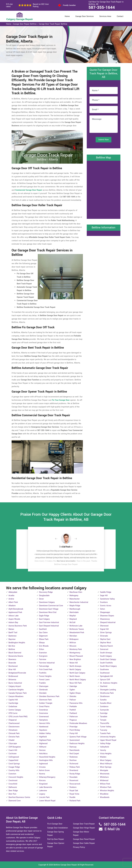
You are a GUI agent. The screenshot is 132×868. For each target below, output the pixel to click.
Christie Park (14, 736)
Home (67, 16)
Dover (41, 599)
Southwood (104, 673)
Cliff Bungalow (15, 747)
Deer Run (12, 794)
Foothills (42, 673)
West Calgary (105, 760)
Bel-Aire (12, 646)
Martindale (74, 612)
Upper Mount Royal (108, 740)
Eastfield (43, 629)
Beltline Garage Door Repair (65, 864)
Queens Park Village (77, 736)
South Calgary (106, 656)
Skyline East (105, 639)
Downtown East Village (48, 609)
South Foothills (106, 662)
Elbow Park (43, 639)
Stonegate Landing (108, 689)
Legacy (42, 794)
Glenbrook (43, 689)
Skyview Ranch (106, 646)
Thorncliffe (104, 723)
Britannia (12, 679)
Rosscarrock (74, 784)
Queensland (74, 740)
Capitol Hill (13, 699)
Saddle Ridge (105, 592)
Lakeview (43, 790)
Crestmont (13, 780)
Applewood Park (15, 612)
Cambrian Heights (16, 689)
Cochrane (12, 753)
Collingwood (14, 757)
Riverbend (73, 770)
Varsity (103, 750)
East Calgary (44, 619)
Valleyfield (104, 747)
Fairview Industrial (47, 662)
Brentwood (13, 666)
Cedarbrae (13, 706)
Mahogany (73, 595)
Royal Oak (73, 790)
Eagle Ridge (44, 615)
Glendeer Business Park (49, 696)
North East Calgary (77, 673)
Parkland (73, 713)
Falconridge (44, 666)
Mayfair (72, 615)
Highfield (43, 736)
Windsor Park (105, 787)
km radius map (103, 189)
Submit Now (103, 139)
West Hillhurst (106, 763)
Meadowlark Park (76, 632)
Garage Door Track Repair (84, 823)
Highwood (43, 743)
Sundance (104, 706)
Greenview (43, 713)
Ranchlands (74, 750)
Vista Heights (106, 753)
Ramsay (72, 747)
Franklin (42, 683)
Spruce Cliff (105, 679)
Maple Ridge (74, 605)
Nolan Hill (73, 662)
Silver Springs (106, 632)
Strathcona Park (107, 693)
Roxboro (72, 787)
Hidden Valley (45, 733)
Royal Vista (74, 794)
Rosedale (73, 777)
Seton (102, 609)
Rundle (72, 797)
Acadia (11, 595)
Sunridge (104, 713)
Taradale (103, 716)
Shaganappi (105, 612)
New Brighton (75, 659)
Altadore (12, 605)
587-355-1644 (102, 7)
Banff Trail (13, 632)
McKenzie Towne (76, 629)
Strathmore (105, 696)
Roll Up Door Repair (55, 839)
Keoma (42, 773)
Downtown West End (47, 612)
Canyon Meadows (16, 696)
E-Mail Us (112, 829)
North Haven (74, 676)
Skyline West (105, 642)
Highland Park (45, 740)
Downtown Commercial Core (51, 605)
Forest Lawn (44, 679)
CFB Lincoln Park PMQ (18, 716)
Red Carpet (74, 753)
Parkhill (72, 710)
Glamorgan (43, 686)
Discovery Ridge (46, 592)
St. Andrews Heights (108, 683)
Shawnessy (105, 619)
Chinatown (13, 730)
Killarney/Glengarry (47, 777)
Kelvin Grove (44, 770)
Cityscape (13, 743)
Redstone (73, 757)
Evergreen (43, 656)
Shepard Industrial (108, 622)
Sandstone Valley (107, 599)
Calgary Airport (15, 686)
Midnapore (74, 639)
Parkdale (73, 706)
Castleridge (13, 703)
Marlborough (74, 609)
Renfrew (73, 760)
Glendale (43, 693)
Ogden (72, 689)
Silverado (104, 636)
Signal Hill (104, 629)
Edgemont (43, 636)
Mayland (73, 619)
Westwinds (104, 773)
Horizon (42, 750)
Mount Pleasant (76, 656)
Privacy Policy (79, 847)
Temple (103, 720)
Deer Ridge (13, 790)
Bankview (12, 636)
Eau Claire (43, 632)
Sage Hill (104, 595)
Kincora (42, 780)
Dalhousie (13, 787)
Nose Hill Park (75, 683)
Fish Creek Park (45, 669)
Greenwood (44, 716)
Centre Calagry (15, 710)
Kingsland (43, 784)
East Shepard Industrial (49, 625)
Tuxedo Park (105, 733)
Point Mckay (74, 730)
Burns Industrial (15, 683)
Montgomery (74, 652)
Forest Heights (45, 676)
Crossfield (13, 784)
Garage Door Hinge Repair (84, 827)
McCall (72, 622)
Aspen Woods (14, 619)
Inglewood (43, 763)
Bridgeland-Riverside (17, 673)
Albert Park (13, 602)
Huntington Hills (46, 760)
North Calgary (75, 669)
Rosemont (73, 780)
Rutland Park (74, 800)
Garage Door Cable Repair (84, 843)
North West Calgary (77, 679)
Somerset (104, 649)
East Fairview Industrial (49, 622)
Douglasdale (44, 595)
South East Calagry (108, 659)
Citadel (11, 740)
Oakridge (73, 686)
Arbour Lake (14, 615)
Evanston (43, 652)
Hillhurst (42, 747)
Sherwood (104, 625)
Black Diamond (15, 652)
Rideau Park (74, 767)
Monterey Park (75, 649)
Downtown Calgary (47, 602)
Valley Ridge (105, 743)
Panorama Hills (75, 703)
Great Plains (44, 706)
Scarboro (104, 602)
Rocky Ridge (74, 773)
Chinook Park (14, 733)
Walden (103, 757)
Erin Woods (44, 646)
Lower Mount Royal (47, 800)
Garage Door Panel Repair (84, 839)
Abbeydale (13, 592)
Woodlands (104, 797)
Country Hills (14, 770)
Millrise (72, 642)
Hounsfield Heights (47, 757)
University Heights (108, 736)
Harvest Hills (44, 723)
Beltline (12, 649)
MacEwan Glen (75, 592)
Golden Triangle (45, 703)
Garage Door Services (84, 16)
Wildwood (104, 780)
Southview (104, 669)
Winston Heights (107, 790)
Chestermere (14, 726)
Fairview (42, 659)
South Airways (106, 652)
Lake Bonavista (45, 787)
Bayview (12, 639)
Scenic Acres (105, 605)
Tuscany (103, 730)
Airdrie (11, 599)
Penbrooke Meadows (78, 723)
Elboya (42, 642)
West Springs (105, 767)
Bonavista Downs (16, 656)
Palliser (72, 699)
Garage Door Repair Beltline (25, 24)
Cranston (12, 773)
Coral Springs (14, 763)
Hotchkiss (43, 753)
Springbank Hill (106, 676)
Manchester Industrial (78, 602)
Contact (120, 16)
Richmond (73, 763)
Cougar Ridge (14, 767)
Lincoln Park (44, 797)
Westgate (104, 770)
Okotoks (72, 696)
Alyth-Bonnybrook (16, 609)
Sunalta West (105, 703)
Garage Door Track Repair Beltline (53, 24)
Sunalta (103, 699)
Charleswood (14, 723)
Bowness (12, 659)
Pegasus (73, 720)
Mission (72, 646)
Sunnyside (104, 710)
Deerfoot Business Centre (19, 797)
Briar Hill (12, 669)
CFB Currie (13, 713)
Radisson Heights (77, 743)
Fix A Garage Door (54, 823)
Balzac (11, 629)
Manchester (74, 599)
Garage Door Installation (57, 827)
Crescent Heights (16, 777)
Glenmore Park (45, 699)
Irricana (42, 767)
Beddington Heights (17, 642)
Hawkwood (43, 726)
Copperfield (13, 760)
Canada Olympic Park (18, 693)
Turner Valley (105, 726)
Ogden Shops (75, 693)
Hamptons (43, 720)
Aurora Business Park (18, 625)
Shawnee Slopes (107, 615)
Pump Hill (73, 733)
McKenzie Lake (75, 625)
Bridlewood (13, 676)
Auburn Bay (13, 622)
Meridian (73, 636)
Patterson (73, 716)
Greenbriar (43, 710)
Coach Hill (13, 750)
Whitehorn (104, 777)
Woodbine (104, 794)
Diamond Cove (15, 800)
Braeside (12, 662)
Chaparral (13, 720)
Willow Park (105, 784)
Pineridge (73, 726)
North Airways (75, 666)
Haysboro (43, 730)
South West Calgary (108, 666)
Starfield (103, 686)
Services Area (105, 16)
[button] (58, 539)
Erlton (41, 649)
